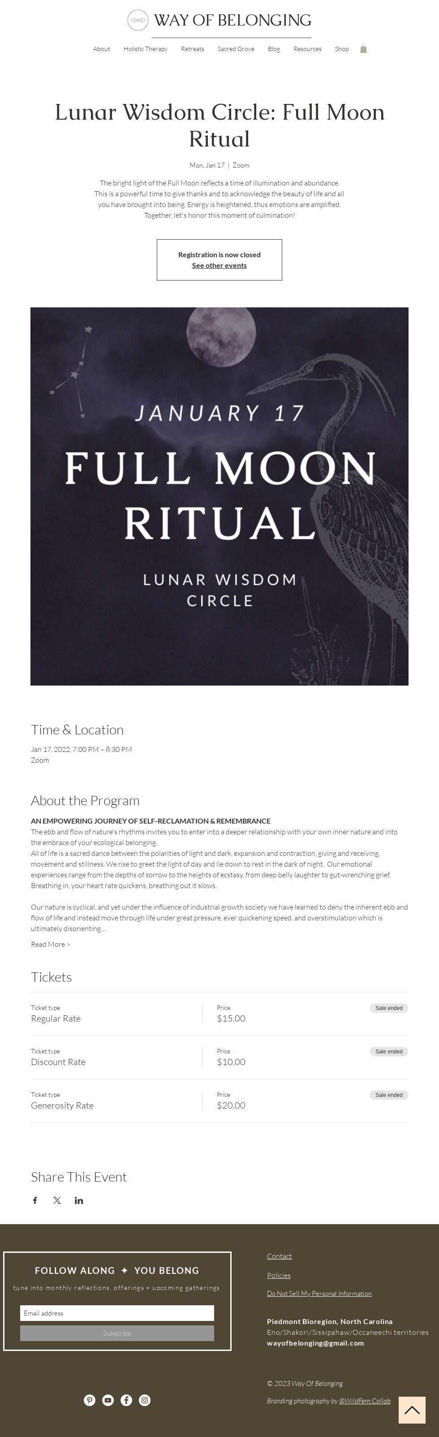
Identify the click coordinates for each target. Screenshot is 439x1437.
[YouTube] (108, 1400)
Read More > (50, 944)
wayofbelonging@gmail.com (315, 1342)
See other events (219, 265)
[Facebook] (126, 1400)
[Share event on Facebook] (35, 1200)
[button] (307, 49)
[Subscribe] (117, 1333)
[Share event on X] (57, 1200)
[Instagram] (145, 1400)
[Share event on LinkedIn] (79, 1200)
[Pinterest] (89, 1400)
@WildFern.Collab (365, 1400)
